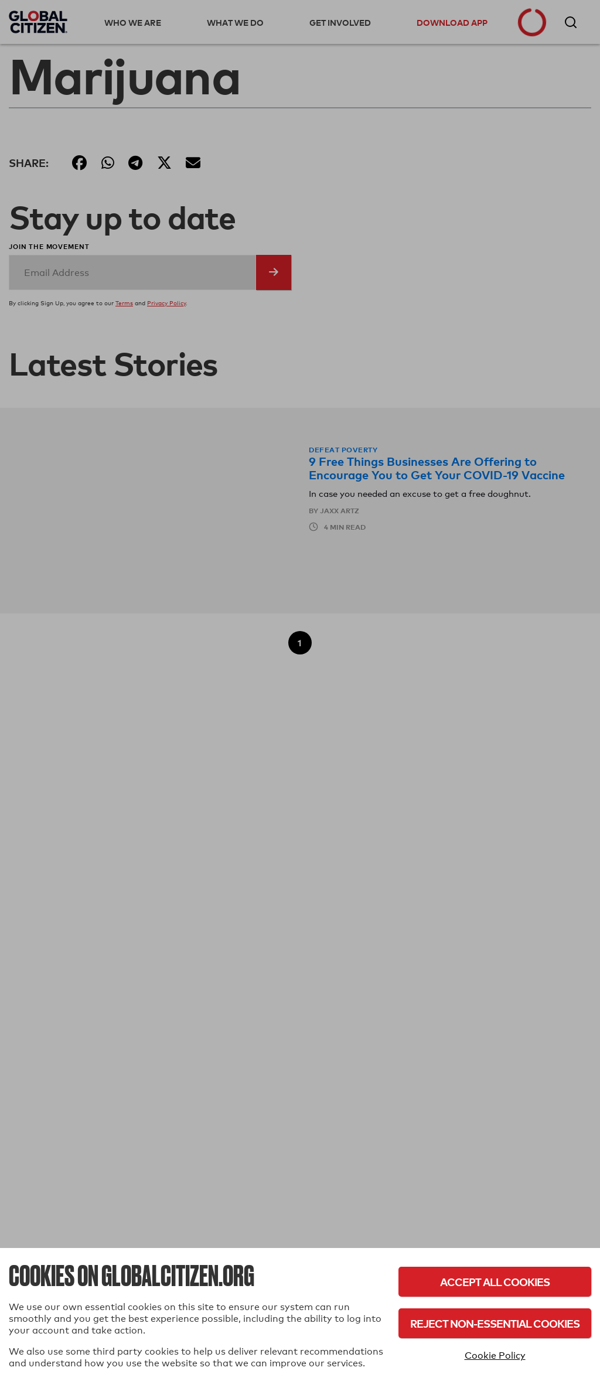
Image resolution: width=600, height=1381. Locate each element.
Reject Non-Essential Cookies (494, 1323)
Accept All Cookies (495, 1281)
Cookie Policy (495, 1355)
